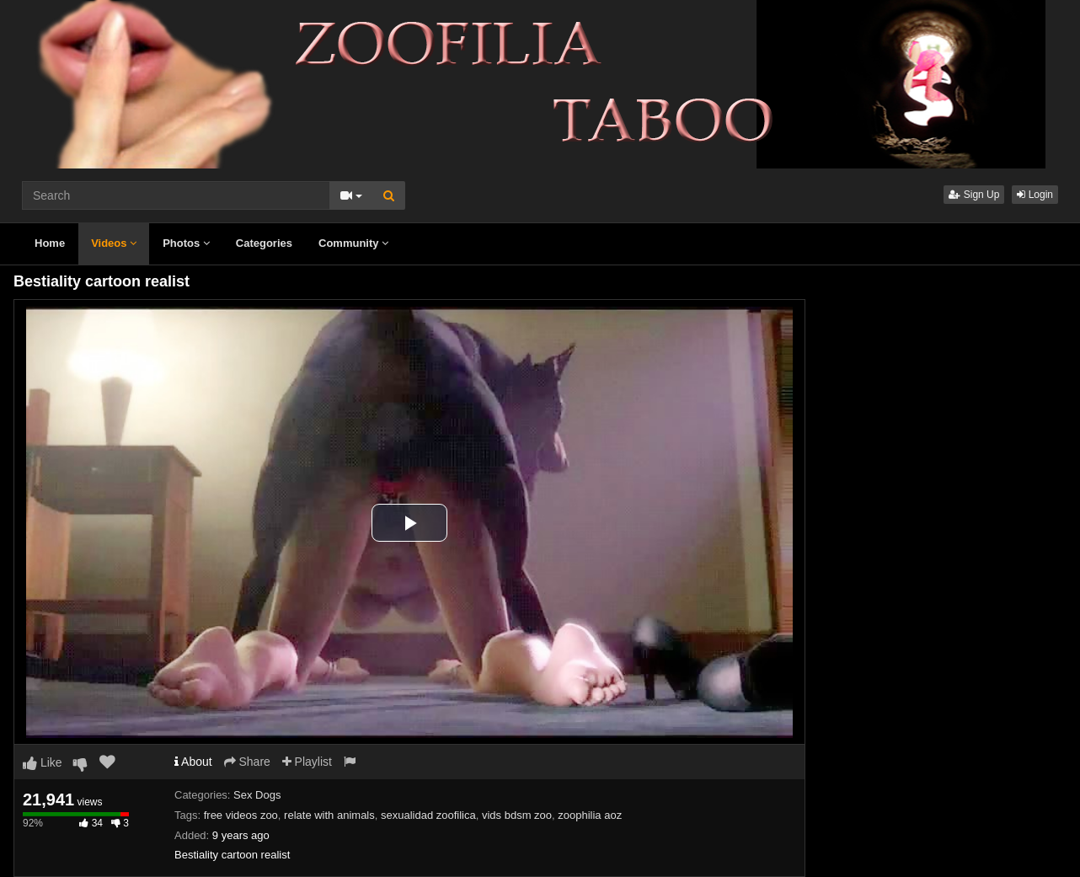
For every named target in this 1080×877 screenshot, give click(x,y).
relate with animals (329, 815)
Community (353, 243)
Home (50, 243)
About (193, 761)
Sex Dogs (257, 795)
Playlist (307, 761)
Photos (186, 243)
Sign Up (974, 195)
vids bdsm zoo (517, 815)
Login (1035, 195)
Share (247, 761)
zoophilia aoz (590, 815)
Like (42, 762)
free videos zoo (241, 815)
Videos (113, 243)
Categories (264, 243)
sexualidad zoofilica (428, 815)
